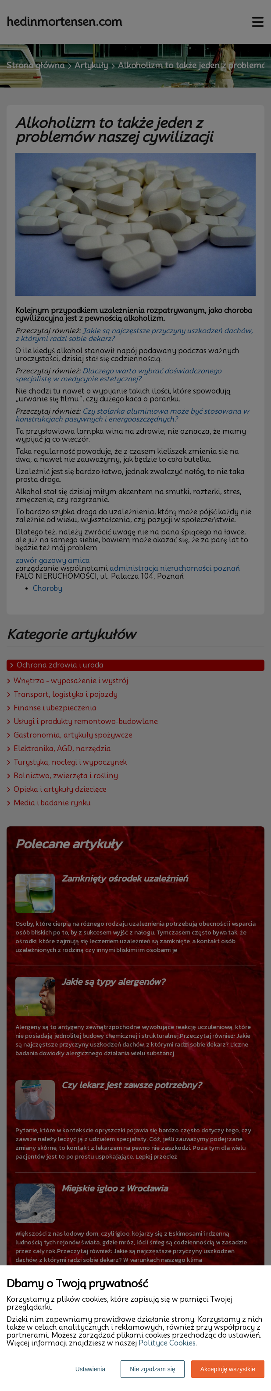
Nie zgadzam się (152, 1369)
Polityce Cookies (167, 1343)
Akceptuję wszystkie (227, 1369)
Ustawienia (90, 1369)
